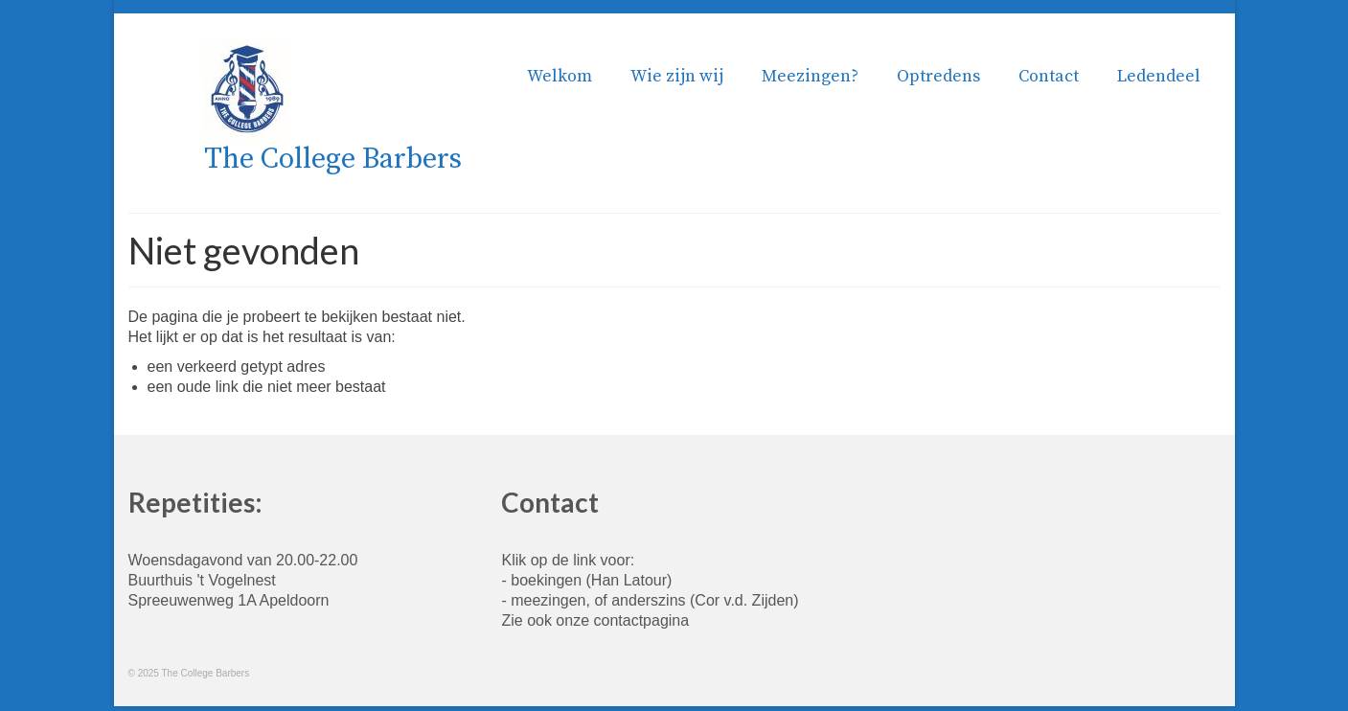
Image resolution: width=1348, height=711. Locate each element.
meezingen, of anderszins (598, 600)
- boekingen (541, 580)
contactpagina (642, 620)
